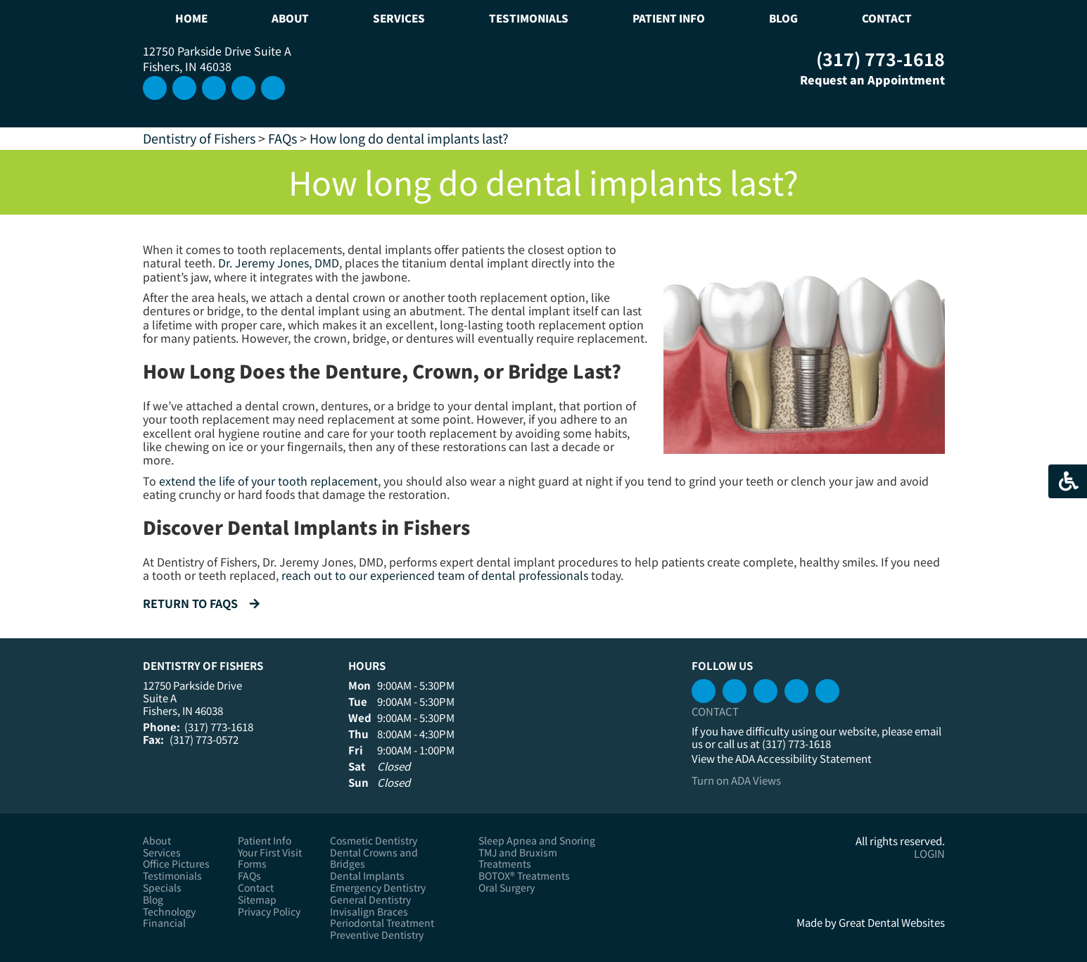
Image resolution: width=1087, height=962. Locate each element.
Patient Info (264, 841)
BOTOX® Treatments (524, 876)
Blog (783, 18)
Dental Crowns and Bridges (374, 859)
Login (929, 853)
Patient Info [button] (669, 18)
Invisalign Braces (369, 912)
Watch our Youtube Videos (243, 88)
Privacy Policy (269, 912)
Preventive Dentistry (377, 935)
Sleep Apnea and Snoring (536, 841)
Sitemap (257, 900)
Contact (887, 18)
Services (162, 853)
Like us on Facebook (273, 88)
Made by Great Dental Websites (870, 922)
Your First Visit (270, 853)
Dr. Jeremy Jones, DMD (278, 262)
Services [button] (399, 18)
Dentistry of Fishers (199, 138)
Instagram (155, 88)
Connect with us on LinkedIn (214, 88)
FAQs (282, 138)
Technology (169, 912)
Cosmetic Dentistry (373, 841)
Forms (252, 864)
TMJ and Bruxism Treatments (517, 859)
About (157, 841)
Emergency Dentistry (378, 888)
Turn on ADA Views (736, 780)
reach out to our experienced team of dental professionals (434, 575)
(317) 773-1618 (880, 58)
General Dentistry (370, 900)
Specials (162, 888)
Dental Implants (367, 876)
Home (191, 18)
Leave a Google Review (184, 88)
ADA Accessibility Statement (803, 758)
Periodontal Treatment (382, 923)
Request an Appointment (862, 79)
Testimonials (528, 18)
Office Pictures (176, 864)
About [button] (290, 18)
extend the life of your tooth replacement (268, 480)
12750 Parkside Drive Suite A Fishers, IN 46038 (217, 58)
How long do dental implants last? (409, 138)
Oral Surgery (506, 888)
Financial (164, 923)
